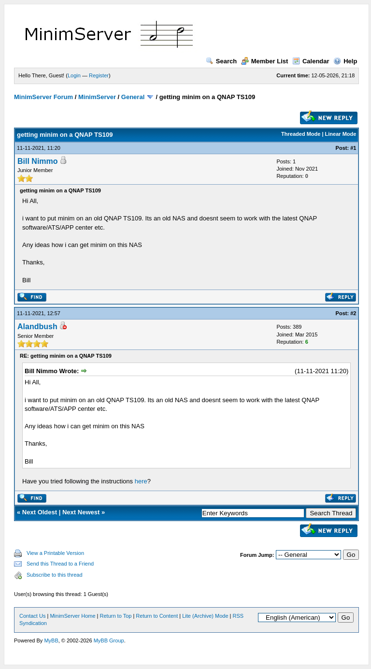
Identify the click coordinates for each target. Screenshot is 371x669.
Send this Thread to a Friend (60, 564)
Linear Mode (341, 134)
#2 (353, 313)
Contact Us (32, 616)
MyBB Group (109, 640)
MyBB (51, 640)
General (132, 97)
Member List (264, 61)
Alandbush (37, 326)
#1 (353, 148)
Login (74, 75)
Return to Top (116, 616)
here (141, 481)
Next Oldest (39, 512)
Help (345, 61)
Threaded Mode (300, 134)
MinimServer (97, 97)
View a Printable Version (55, 553)
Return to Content (157, 616)
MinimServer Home (72, 616)
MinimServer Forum (43, 97)
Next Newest (81, 512)
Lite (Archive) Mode (205, 616)
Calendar (310, 61)
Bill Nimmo (37, 161)
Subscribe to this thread (55, 575)
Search (221, 61)
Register (99, 75)
